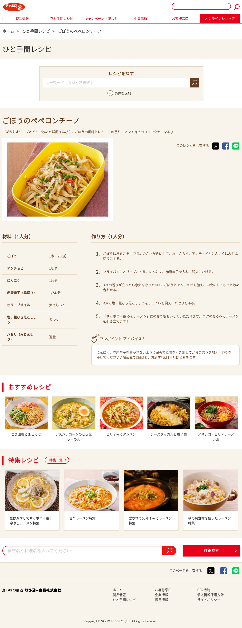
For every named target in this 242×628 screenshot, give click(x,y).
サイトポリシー (208, 599)
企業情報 (140, 18)
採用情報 (161, 599)
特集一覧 (56, 460)
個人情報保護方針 (210, 594)
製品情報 (22, 18)
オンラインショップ (220, 18)
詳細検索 (211, 550)
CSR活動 (203, 590)
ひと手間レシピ (61, 18)
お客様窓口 (180, 18)
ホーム (118, 590)
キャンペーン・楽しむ (101, 18)
